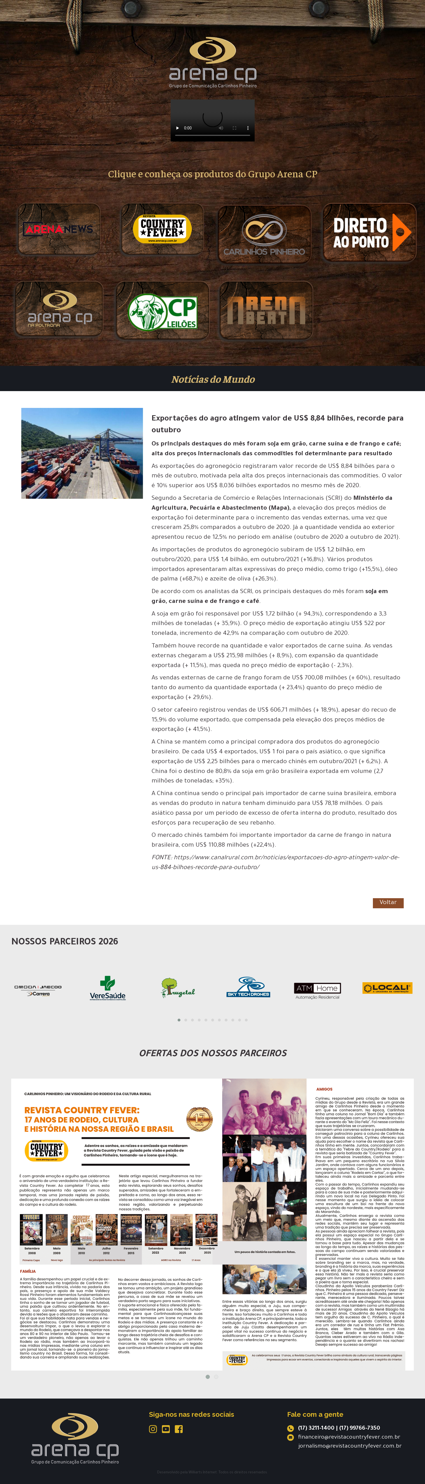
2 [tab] (216, 1377)
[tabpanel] (212, 1225)
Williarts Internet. (203, 1473)
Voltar (388, 903)
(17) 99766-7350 (359, 1429)
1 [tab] (208, 1377)
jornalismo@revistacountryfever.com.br (350, 1447)
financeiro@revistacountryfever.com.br (349, 1438)
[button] (179, 1020)
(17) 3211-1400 (316, 1429)
